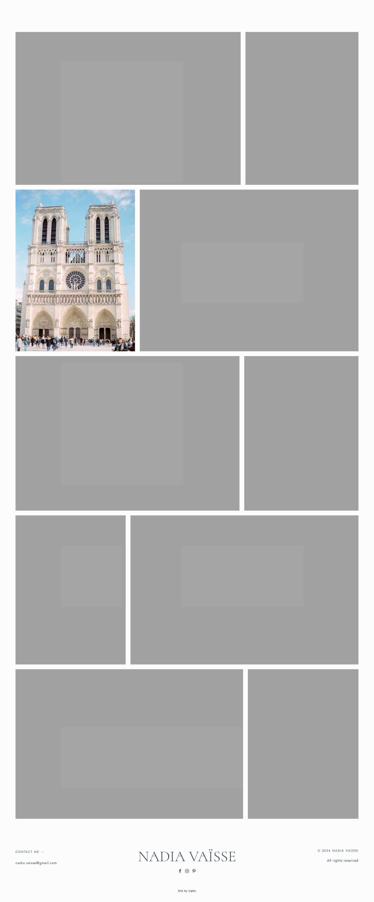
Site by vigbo (187, 891)
